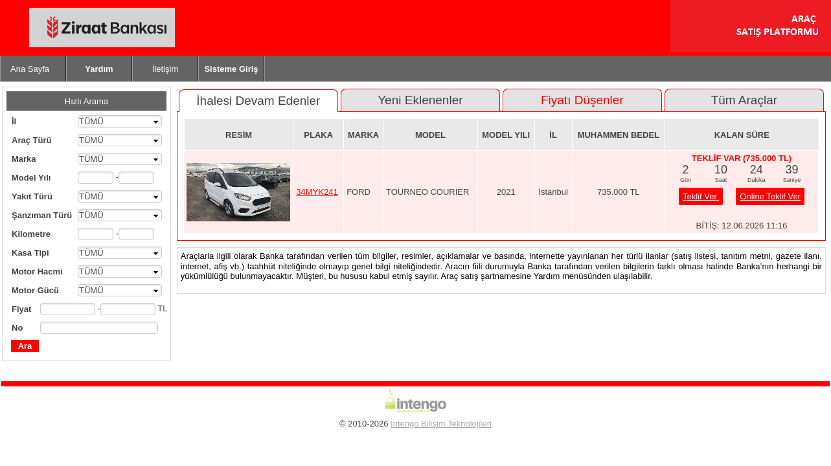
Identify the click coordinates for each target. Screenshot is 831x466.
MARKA (363, 135)
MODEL (430, 135)
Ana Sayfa (29, 69)
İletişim (165, 69)
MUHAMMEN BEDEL (618, 135)
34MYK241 (316, 192)
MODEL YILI (506, 135)
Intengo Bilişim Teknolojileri (441, 423)
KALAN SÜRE (741, 135)
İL (553, 135)
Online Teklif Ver (770, 196)
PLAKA (318, 135)
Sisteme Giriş (231, 69)
